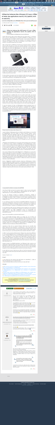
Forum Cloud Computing (12, 5)
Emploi (29, 0)
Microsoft (24, 2)
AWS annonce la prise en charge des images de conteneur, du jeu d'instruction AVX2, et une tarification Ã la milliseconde (19, 273)
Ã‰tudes (34, 0)
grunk (7, 350)
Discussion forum (46, 28)
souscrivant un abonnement (24, 285)
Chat (20, 0)
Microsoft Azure (36, 5)
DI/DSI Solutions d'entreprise (10, 2)
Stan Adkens (15, 28)
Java (27, 2)
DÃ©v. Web (31, 2)
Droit (38, 0)
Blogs (17, 0)
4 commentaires (21, 28)
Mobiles (49, 2)
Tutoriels (10, 0)
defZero (7, 333)
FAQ (13, 0)
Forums (5, 0)
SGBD (43, 2)
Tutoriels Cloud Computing (29, 5)
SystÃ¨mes (52, 2)
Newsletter (24, 0)
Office (46, 2)
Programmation (38, 2)
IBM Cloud (41, 5)
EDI (34, 2)
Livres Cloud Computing (20, 5)
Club (41, 0)
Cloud (16, 2)
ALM (21, 2)
